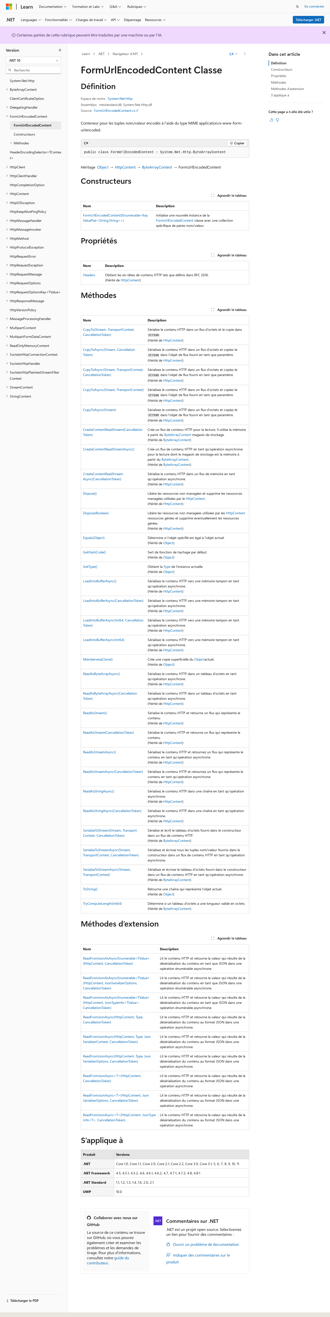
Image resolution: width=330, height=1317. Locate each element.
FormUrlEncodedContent (174, 220)
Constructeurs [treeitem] (24, 134)
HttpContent (125, 167)
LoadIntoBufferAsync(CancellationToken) (113, 600)
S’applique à (280, 95)
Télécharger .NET (308, 19)
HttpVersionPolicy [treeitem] (23, 310)
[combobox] (33, 60)
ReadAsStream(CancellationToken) (108, 732)
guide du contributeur (108, 1260)
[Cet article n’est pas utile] (277, 120)
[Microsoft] (9, 6)
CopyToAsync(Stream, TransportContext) (113, 389)
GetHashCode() (94, 552)
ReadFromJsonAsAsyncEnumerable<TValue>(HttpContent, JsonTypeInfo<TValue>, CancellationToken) (116, 1002)
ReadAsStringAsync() (98, 791)
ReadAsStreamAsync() (99, 752)
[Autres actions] (245, 54)
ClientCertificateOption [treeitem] (27, 98)
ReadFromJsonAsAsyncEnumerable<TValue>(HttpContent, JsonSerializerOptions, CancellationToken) (116, 982)
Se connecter (314, 6)
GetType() (90, 566)
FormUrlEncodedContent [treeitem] (32, 125)
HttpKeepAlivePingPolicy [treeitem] (28, 211)
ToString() (90, 889)
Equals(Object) (94, 537)
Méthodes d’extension (287, 88)
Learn (86, 53)
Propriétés (278, 75)
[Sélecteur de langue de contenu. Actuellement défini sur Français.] (17, 1309)
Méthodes (278, 82)
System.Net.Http (120, 98)
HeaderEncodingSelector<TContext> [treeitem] (35, 155)
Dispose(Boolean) (96, 513)
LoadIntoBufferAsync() (99, 581)
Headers (89, 275)
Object (102, 167)
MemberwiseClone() (98, 659)
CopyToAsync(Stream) (99, 409)
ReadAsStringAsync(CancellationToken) (112, 810)
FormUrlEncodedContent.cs (114, 110)
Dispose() (90, 493)
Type (167, 566)
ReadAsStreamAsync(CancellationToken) (113, 771)
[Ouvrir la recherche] (297, 6)
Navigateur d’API (125, 53)
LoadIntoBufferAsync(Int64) (103, 639)
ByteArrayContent (157, 167)
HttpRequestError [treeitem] (23, 256)
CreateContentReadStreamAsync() (108, 449)
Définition (278, 63)
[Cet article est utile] (271, 120)
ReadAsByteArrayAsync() (101, 673)
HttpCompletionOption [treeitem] (27, 185)
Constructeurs (281, 69)
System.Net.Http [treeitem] (22, 80)
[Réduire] (60, 50)
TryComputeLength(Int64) (102, 903)
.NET (101, 53)
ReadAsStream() (95, 712)
